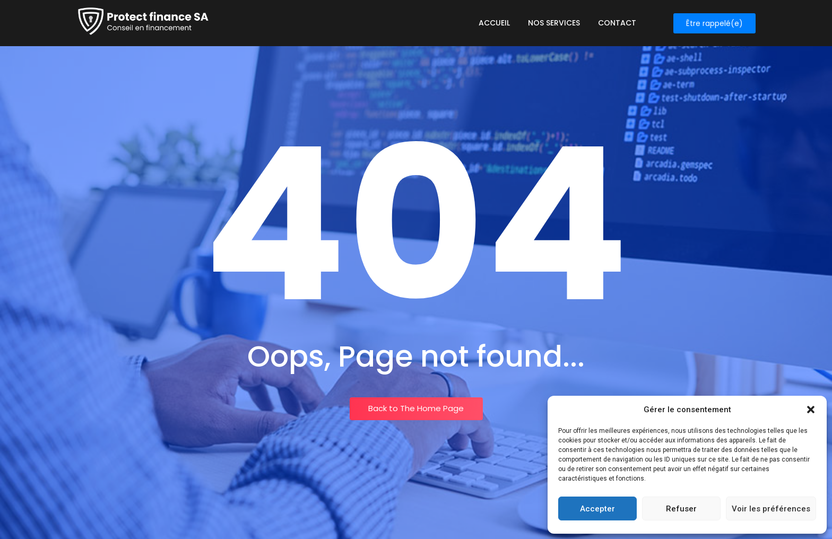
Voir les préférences (771, 509)
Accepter (597, 509)
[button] (810, 409)
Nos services (554, 23)
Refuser (681, 509)
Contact (617, 23)
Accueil (494, 23)
